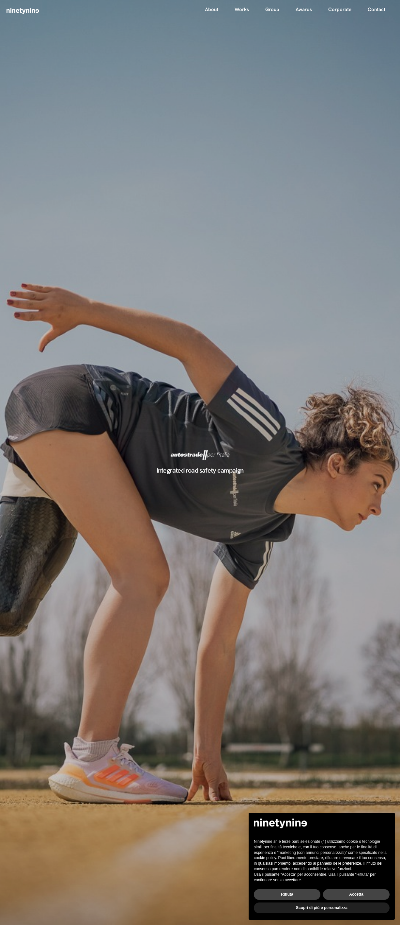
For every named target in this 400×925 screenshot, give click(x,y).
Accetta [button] (356, 894)
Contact (376, 9)
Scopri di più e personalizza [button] (321, 907)
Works (242, 9)
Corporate (339, 9)
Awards (304, 9)
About (211, 9)
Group (272, 9)
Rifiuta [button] (287, 894)
